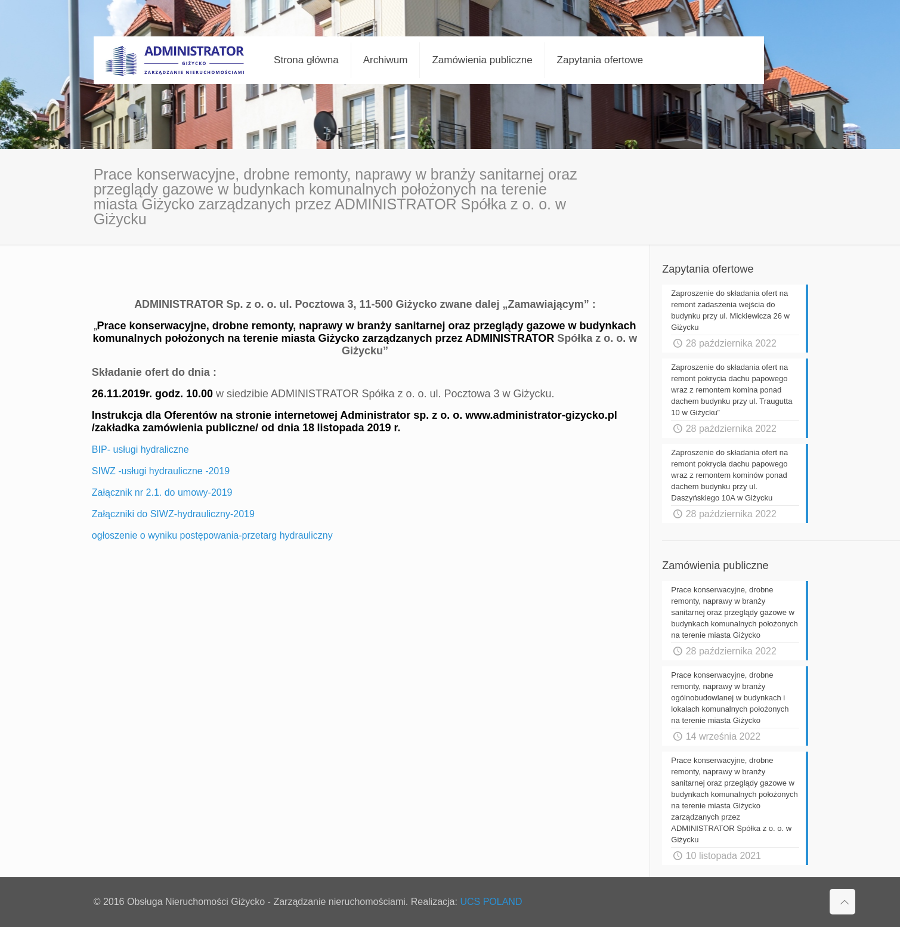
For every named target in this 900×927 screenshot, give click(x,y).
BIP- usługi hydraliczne (140, 449)
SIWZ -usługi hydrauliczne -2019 (161, 471)
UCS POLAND (491, 902)
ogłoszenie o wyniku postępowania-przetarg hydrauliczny (212, 535)
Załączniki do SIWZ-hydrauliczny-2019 (173, 514)
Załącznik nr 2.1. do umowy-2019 (162, 492)
